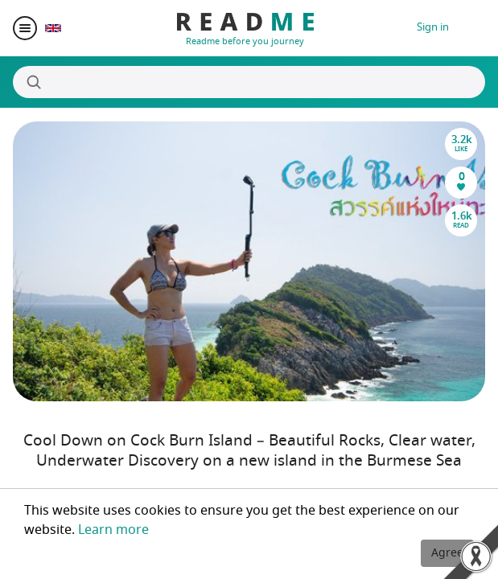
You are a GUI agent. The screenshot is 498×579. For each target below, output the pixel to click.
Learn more (113, 530)
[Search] (249, 82)
